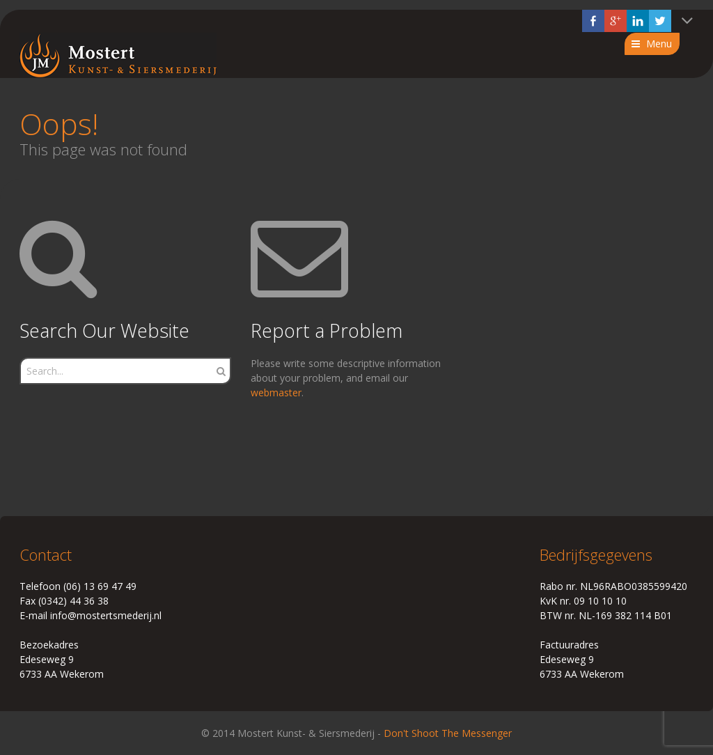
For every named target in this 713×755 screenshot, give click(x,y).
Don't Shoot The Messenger (448, 733)
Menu (659, 43)
